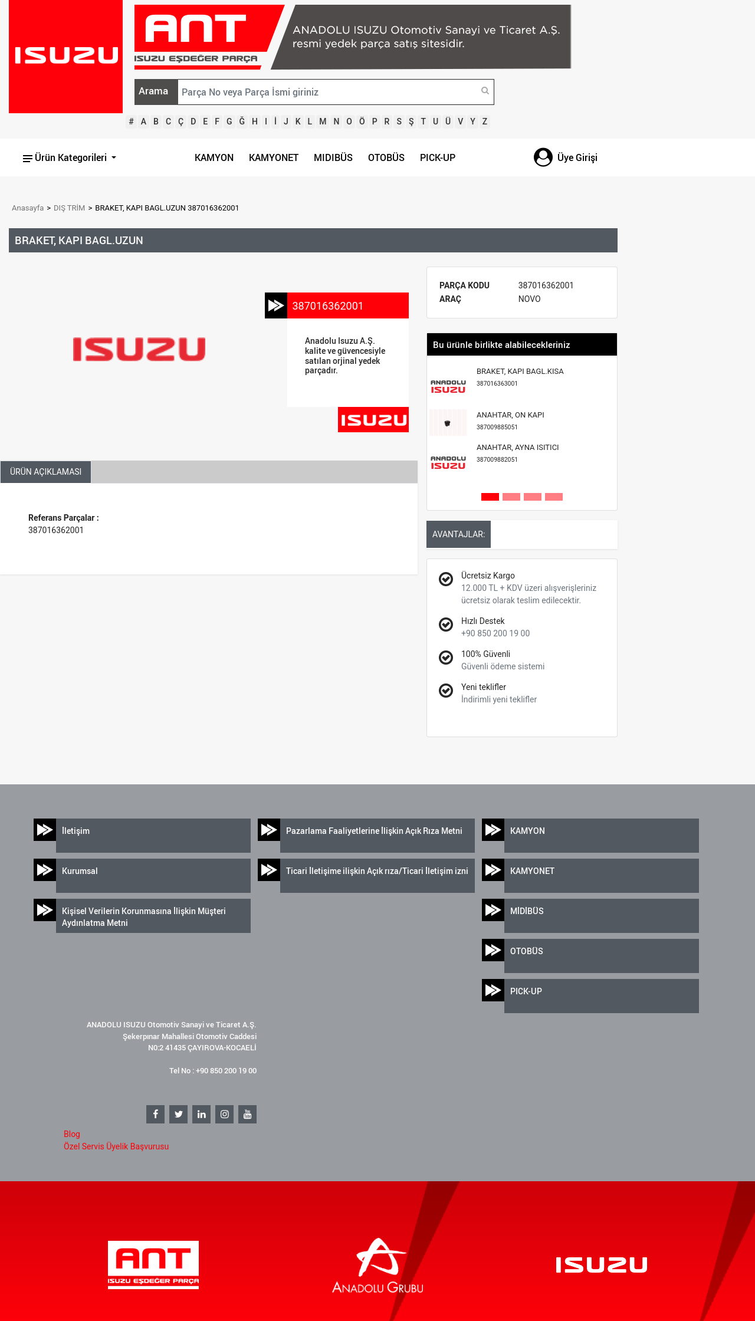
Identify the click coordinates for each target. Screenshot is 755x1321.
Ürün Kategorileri (66, 157)
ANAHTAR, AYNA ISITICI (518, 453)
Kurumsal (80, 870)
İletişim (76, 830)
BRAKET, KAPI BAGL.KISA (520, 377)
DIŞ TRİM (69, 207)
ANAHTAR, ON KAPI (510, 420)
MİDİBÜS (527, 910)
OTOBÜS (386, 157)
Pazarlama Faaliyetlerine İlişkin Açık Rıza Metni (374, 830)
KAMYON (214, 157)
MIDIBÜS (333, 157)
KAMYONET (273, 157)
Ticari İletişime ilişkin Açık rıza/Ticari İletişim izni (377, 870)
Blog (72, 1134)
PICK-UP (437, 157)
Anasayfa (28, 207)
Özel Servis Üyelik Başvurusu (116, 1146)
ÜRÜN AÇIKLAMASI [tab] (45, 472)
